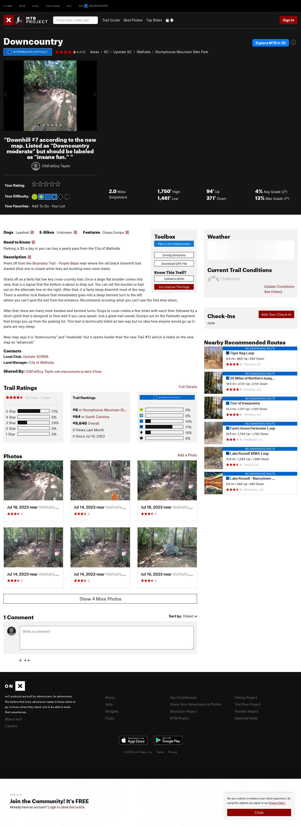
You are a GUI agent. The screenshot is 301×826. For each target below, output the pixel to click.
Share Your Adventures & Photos (195, 704)
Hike (35, 5)
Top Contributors (183, 697)
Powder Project (246, 711)
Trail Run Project (248, 704)
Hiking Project (246, 697)
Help (109, 704)
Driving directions (174, 255)
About (110, 697)
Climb (8, 5)
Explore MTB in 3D (271, 43)
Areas (94, 52)
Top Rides (154, 20)
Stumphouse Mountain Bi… (105, 410)
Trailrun (53, 5)
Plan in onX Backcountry (174, 244)
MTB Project (179, 718)
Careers (11, 726)
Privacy (172, 752)
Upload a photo (174, 279)
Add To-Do (40, 206)
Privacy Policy (277, 803)
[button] (8, 95)
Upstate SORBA (35, 356)
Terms (160, 752)
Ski (69, 5)
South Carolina (97, 417)
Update (279, 286)
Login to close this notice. (66, 807)
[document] (259, 806)
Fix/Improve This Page (174, 287)
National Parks (246, 718)
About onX (13, 719)
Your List (58, 206)
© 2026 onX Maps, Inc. (138, 752)
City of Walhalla (41, 362)
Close (259, 812)
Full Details (188, 386)
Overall (93, 423)
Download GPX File (174, 263)
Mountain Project (183, 711)
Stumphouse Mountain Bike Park (181, 52)
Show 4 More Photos (100, 598)
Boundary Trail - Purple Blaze (55, 263)
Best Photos (133, 20)
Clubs (110, 718)
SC (106, 52)
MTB (22, 5)
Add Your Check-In (276, 314)
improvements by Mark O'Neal (81, 371)
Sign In (288, 20)
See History (273, 291)
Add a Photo (187, 455)
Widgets (112, 711)
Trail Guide (111, 20)
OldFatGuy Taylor (56, 166)
